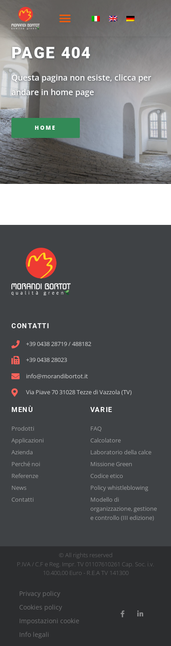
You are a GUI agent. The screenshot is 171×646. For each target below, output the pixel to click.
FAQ (96, 428)
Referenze (24, 476)
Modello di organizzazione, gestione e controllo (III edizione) (123, 508)
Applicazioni (27, 440)
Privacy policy (39, 593)
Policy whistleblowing (119, 487)
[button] (65, 18)
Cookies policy (40, 607)
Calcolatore (105, 440)
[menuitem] (95, 18)
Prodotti (22, 428)
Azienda (22, 452)
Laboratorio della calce (120, 452)
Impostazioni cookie (49, 620)
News (18, 487)
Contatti (22, 499)
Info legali (34, 634)
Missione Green (111, 464)
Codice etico (106, 476)
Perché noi (25, 464)
